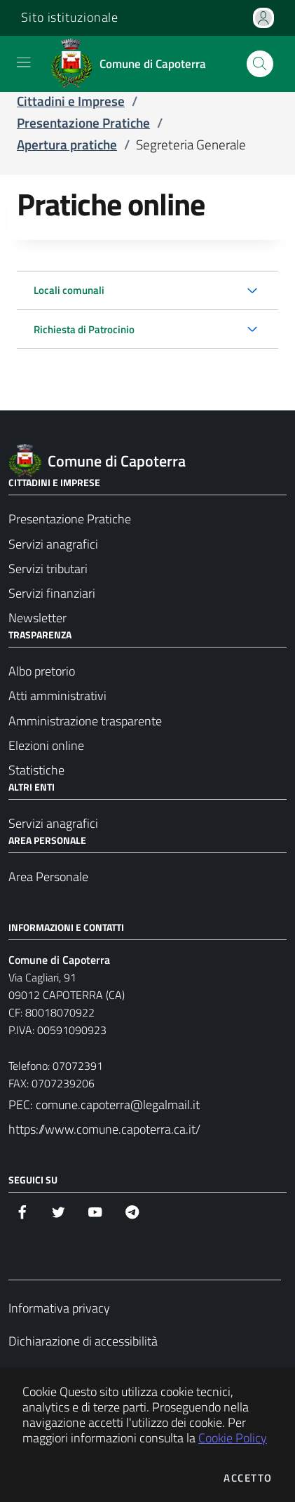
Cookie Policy (232, 1437)
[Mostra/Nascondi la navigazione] (23, 62)
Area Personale (48, 876)
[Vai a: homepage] (133, 64)
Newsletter (37, 617)
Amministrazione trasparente (85, 720)
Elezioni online (46, 745)
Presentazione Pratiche (83, 122)
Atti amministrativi (57, 695)
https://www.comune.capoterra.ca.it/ (104, 1129)
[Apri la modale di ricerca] (260, 64)
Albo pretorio (41, 671)
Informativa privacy (59, 1308)
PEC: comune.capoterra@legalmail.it (104, 1104)
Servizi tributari (48, 568)
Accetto (248, 1478)
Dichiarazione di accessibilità (83, 1341)
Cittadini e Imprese (71, 101)
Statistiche (36, 769)
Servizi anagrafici (53, 544)
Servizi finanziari (51, 593)
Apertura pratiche (67, 144)
